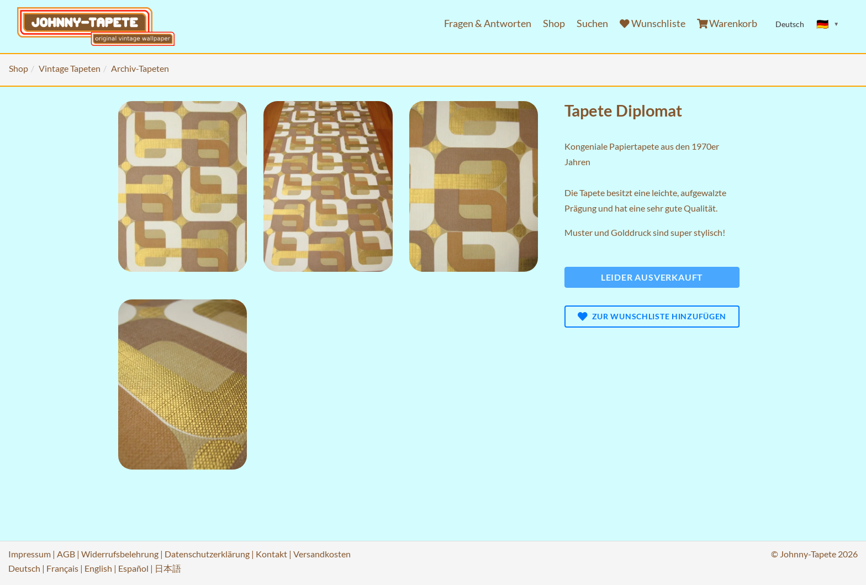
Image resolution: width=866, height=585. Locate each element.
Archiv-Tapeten (140, 68)
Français (62, 568)
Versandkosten (322, 554)
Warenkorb (727, 23)
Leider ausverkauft (652, 277)
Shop (554, 23)
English (98, 568)
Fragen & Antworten (487, 23)
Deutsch (24, 568)
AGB (66, 554)
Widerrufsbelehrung (120, 554)
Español (133, 568)
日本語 (168, 568)
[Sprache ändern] (828, 24)
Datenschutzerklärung (207, 554)
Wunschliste (652, 23)
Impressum (29, 554)
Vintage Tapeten (70, 68)
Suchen (592, 23)
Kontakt (271, 554)
